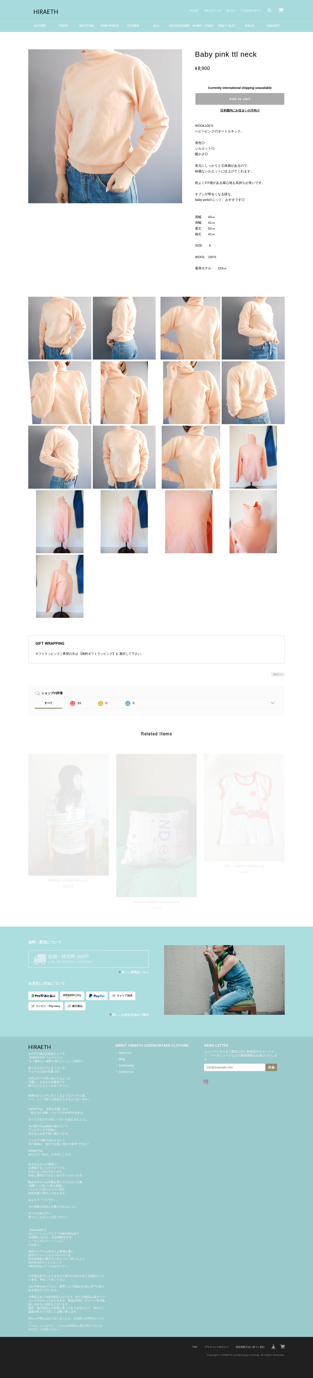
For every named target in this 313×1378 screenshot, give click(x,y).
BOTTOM (86, 25)
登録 (271, 1067)
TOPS (63, 25)
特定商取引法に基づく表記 (250, 1347)
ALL (156, 25)
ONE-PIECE (109, 25)
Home (194, 10)
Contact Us (126, 1071)
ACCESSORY (179, 25)
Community (251, 10)
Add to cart (240, 99)
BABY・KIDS (203, 25)
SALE (249, 25)
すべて (48, 703)
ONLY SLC (226, 25)
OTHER (133, 25)
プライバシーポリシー (216, 1347)
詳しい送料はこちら (135, 972)
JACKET (273, 25)
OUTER (40, 25)
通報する (278, 674)
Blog (231, 10)
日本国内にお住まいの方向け (240, 110)
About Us (212, 10)
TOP (194, 1347)
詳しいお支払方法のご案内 (130, 1014)
